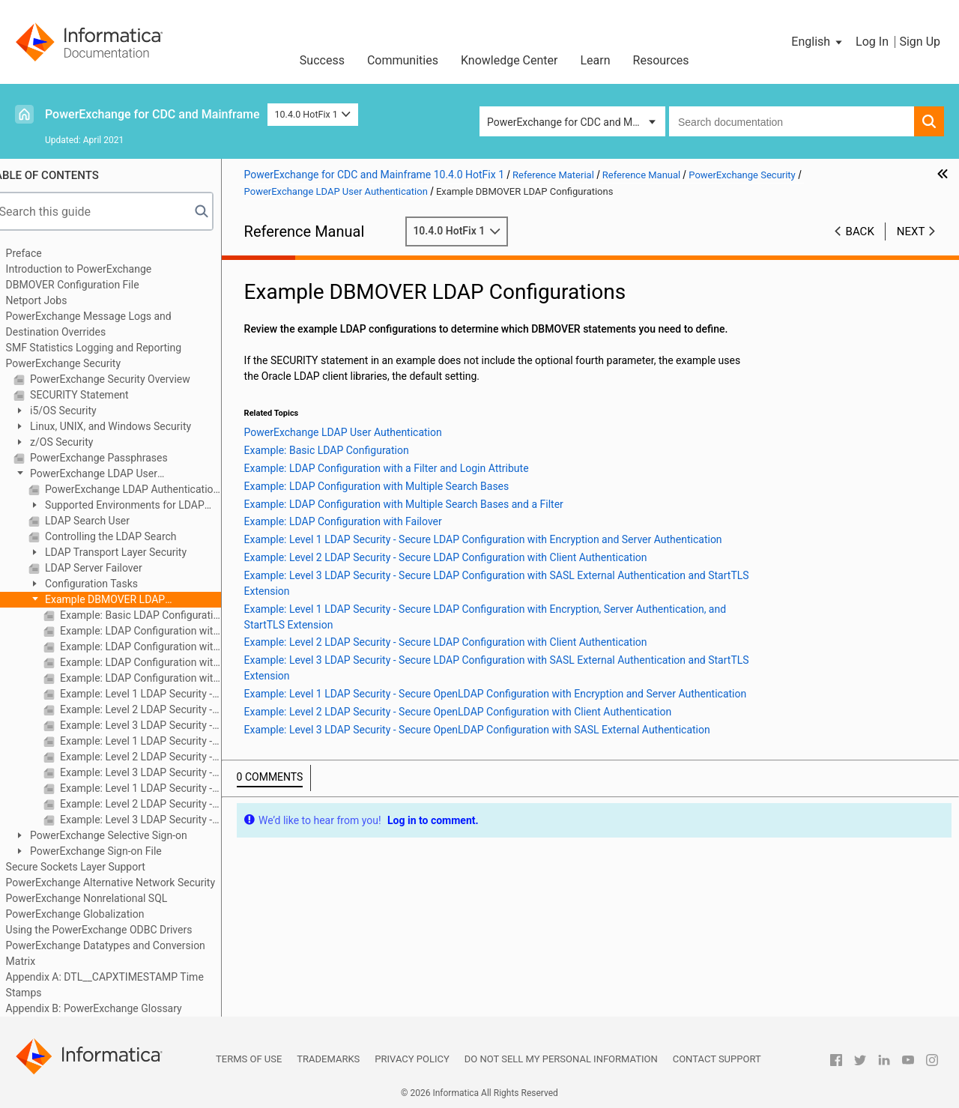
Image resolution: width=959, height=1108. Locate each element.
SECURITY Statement (97, 395)
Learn (596, 60)
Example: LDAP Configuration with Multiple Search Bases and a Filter (158, 662)
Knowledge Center (509, 60)
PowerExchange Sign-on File (113, 851)
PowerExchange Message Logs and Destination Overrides (107, 324)
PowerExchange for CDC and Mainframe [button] (576, 122)
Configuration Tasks (109, 584)
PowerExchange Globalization (94, 914)
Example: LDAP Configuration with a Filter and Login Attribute (158, 631)
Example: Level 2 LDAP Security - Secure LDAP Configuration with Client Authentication (158, 709)
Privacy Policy (412, 1059)
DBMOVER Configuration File (91, 285)
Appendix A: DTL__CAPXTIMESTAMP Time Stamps (124, 985)
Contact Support (717, 1059)
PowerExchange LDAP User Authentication (104, 474)
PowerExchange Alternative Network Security (129, 882)
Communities (402, 60)
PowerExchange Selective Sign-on (126, 835)
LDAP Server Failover (111, 568)
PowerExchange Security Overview (127, 379)
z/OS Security (79, 442)
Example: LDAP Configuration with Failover (158, 678)
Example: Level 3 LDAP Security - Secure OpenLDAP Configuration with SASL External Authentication (158, 820)
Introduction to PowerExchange (98, 269)
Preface (43, 253)
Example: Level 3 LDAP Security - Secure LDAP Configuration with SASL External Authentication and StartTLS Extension (158, 725)
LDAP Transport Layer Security (133, 552)
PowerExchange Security (82, 363)
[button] (817, 42)
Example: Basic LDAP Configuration (158, 615)
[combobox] (791, 121)
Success (322, 60)
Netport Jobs (55, 300)
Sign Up (919, 41)
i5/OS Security (80, 411)
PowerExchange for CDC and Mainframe (152, 114)
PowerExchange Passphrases (116, 458)
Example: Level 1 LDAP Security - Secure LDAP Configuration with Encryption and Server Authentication (158, 694)
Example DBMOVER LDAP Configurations (115, 600)
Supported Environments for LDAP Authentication (135, 506)
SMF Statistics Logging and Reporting (112, 348)
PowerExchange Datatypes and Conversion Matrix (124, 953)
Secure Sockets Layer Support (94, 867)
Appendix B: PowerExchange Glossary (113, 1008)
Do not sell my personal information (561, 1059)
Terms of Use (249, 1059)
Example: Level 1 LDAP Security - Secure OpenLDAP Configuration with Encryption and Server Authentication (158, 788)
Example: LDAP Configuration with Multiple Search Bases (158, 647)
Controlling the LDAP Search (128, 536)
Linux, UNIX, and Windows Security (128, 426)
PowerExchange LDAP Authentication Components (150, 489)
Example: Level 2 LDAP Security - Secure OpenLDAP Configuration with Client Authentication (158, 804)
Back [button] (860, 231)
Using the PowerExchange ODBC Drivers (118, 930)
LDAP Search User (104, 521)
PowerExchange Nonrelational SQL (106, 898)
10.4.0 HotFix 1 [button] (313, 114)
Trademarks (328, 1059)
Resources (661, 60)
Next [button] (911, 231)
